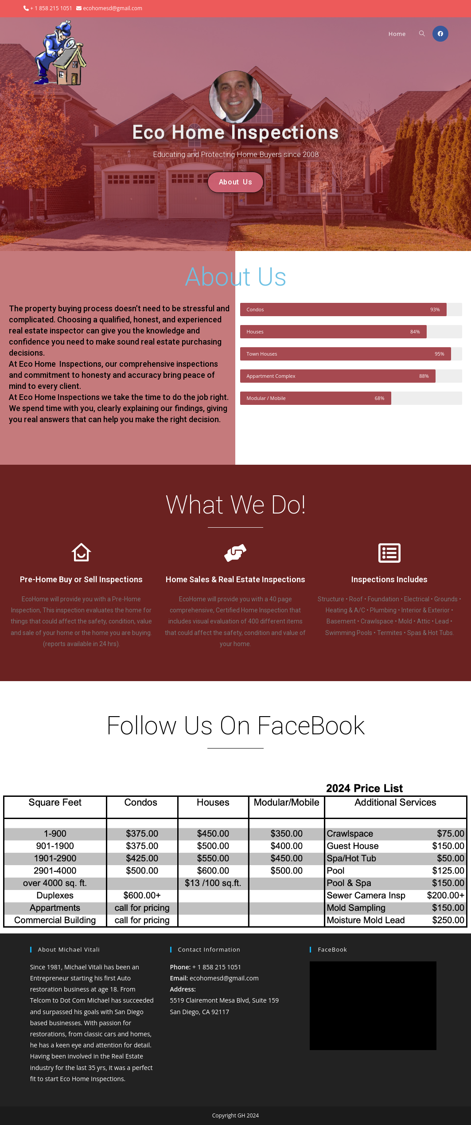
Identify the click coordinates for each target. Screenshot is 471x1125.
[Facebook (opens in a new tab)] (440, 34)
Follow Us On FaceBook (235, 726)
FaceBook (332, 949)
